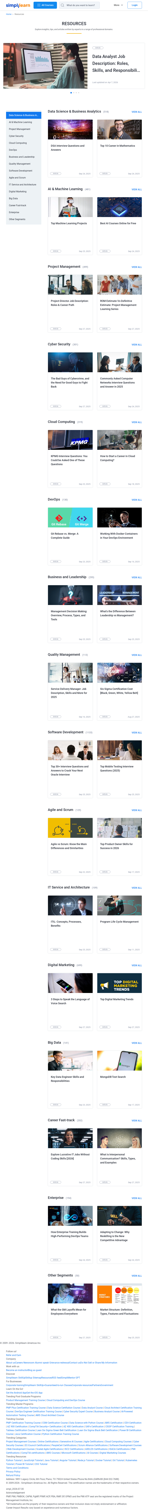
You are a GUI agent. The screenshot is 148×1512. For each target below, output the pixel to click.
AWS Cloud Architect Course (50, 1415)
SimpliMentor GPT (70, 1377)
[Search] (79, 5)
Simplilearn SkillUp (15, 1377)
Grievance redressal (59, 1362)
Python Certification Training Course (60, 1434)
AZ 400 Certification (73, 1426)
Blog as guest (35, 1370)
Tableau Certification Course (20, 1430)
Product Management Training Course (25, 1400)
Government (107, 1385)
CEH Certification (132, 1422)
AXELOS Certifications (96, 1449)
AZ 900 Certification (17, 1426)
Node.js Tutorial (86, 1460)
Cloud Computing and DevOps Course (66, 1400)
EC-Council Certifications (37, 1445)
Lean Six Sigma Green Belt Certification (56, 1430)
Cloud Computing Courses (118, 1441)
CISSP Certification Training (119, 1426)
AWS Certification (114, 1422)
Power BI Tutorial (24, 1464)
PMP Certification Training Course (23, 1422)
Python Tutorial (14, 1460)
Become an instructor (17, 1370)
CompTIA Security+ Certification (45, 1426)
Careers (19, 1362)
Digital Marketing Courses (113, 1452)
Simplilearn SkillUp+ (34, 1385)
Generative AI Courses (71, 1441)
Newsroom (28, 1362)
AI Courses (92, 1452)
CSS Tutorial (41, 1464)
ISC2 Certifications (74, 1449)
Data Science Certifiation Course (63, 1407)
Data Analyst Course (92, 1407)
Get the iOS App (34, 1392)
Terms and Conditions (17, 1467)
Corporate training (15, 1385)
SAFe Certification (94, 1426)
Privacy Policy (13, 1471)
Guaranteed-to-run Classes (58, 1385)
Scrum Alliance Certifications (93, 1445)
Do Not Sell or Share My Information (98, 1362)
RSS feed (56, 1377)
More (116, 5)
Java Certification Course (27, 1434)
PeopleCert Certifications (64, 1445)
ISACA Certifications (119, 1449)
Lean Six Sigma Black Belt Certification (98, 1430)
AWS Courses (53, 1452)
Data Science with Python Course (86, 1422)
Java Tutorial (51, 1460)
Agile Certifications (93, 1441)
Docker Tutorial (103, 1460)
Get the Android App (16, 1392)
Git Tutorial (118, 1460)
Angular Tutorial (68, 1460)
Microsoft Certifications (73, 1452)
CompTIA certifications (33, 1452)
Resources (46, 1377)
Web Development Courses (21, 1449)
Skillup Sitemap (33, 1377)
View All (137, 112)
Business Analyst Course (107, 1411)
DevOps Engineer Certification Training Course (38, 1411)
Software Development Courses (125, 1445)
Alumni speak (41, 1362)
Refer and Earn (13, 1355)
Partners (96, 1385)
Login (135, 5)
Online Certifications (48, 1441)
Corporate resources (82, 1385)
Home (8, 14)
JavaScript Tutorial (33, 1460)
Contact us (74, 1362)
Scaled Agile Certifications (49, 1449)
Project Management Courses (21, 1441)
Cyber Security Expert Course (78, 1411)
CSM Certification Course (55, 1422)
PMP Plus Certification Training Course (26, 1407)
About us (10, 1362)
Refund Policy (13, 1475)
